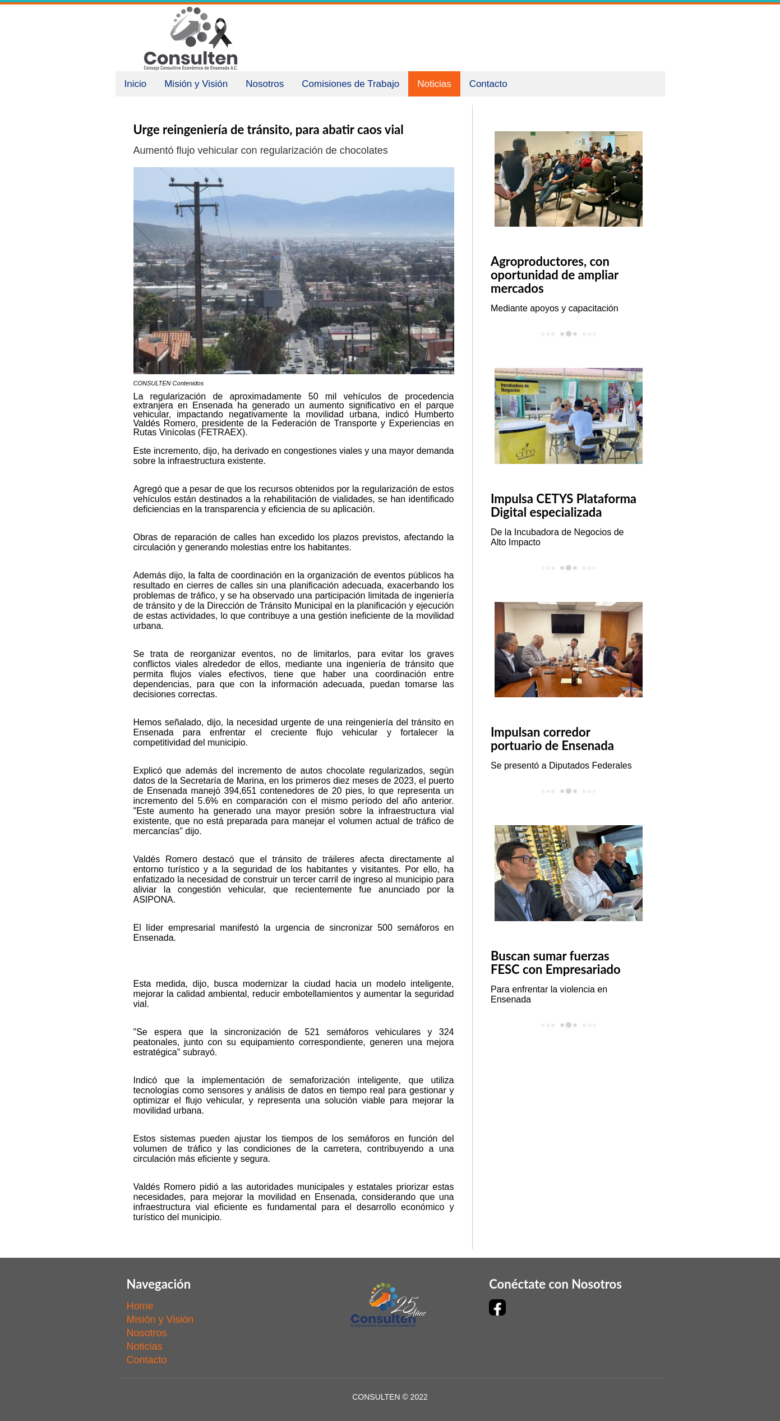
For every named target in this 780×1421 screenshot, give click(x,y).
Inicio (135, 84)
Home (140, 1306)
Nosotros (265, 84)
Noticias (434, 84)
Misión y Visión (196, 84)
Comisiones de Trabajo (350, 84)
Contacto (488, 84)
